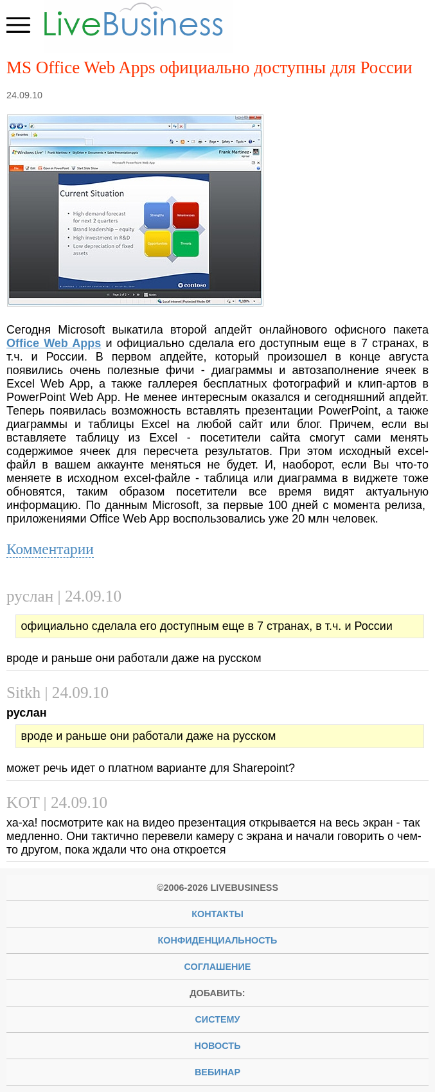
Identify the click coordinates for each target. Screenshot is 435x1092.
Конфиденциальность (218, 940)
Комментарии (50, 549)
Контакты (217, 914)
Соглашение (217, 967)
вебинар (217, 1072)
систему (217, 1019)
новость (218, 1046)
